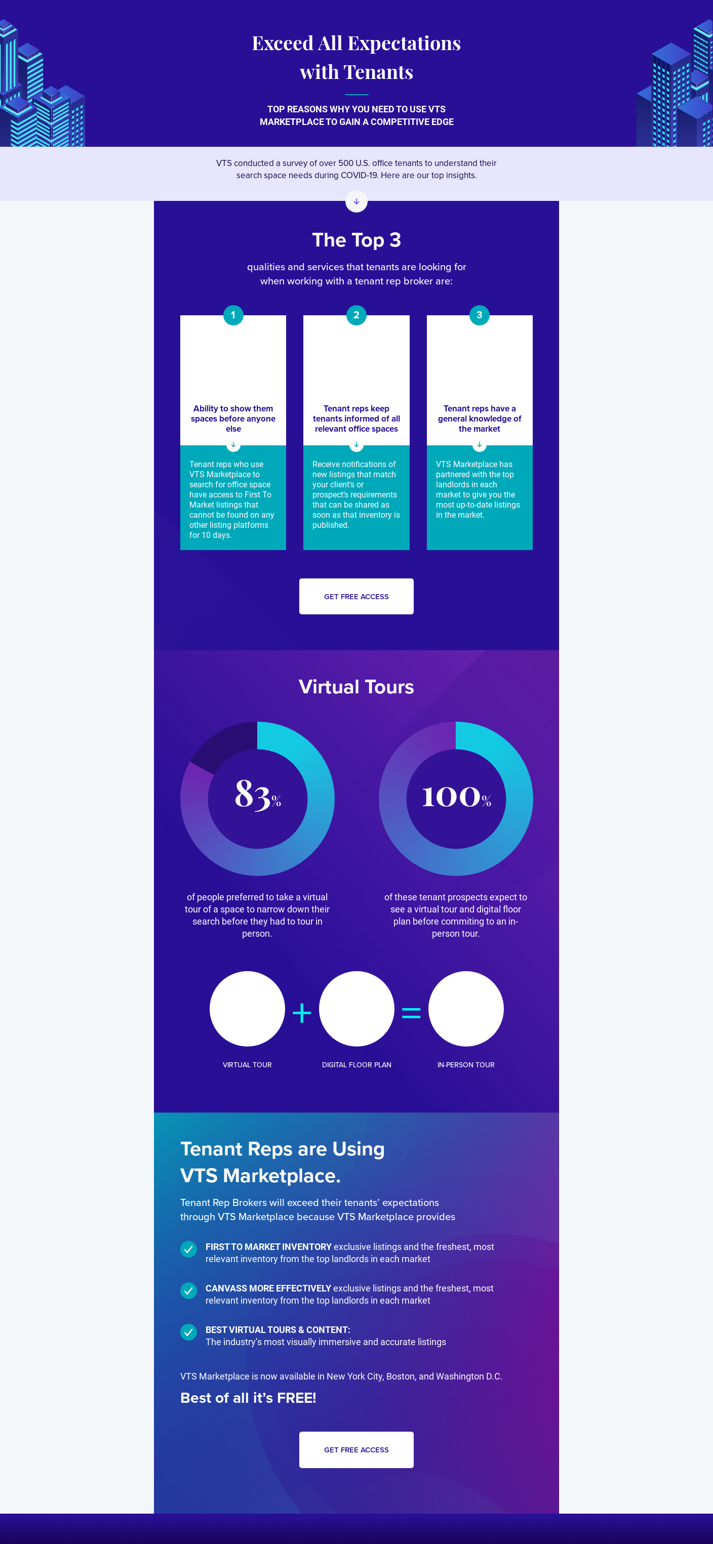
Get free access (356, 596)
